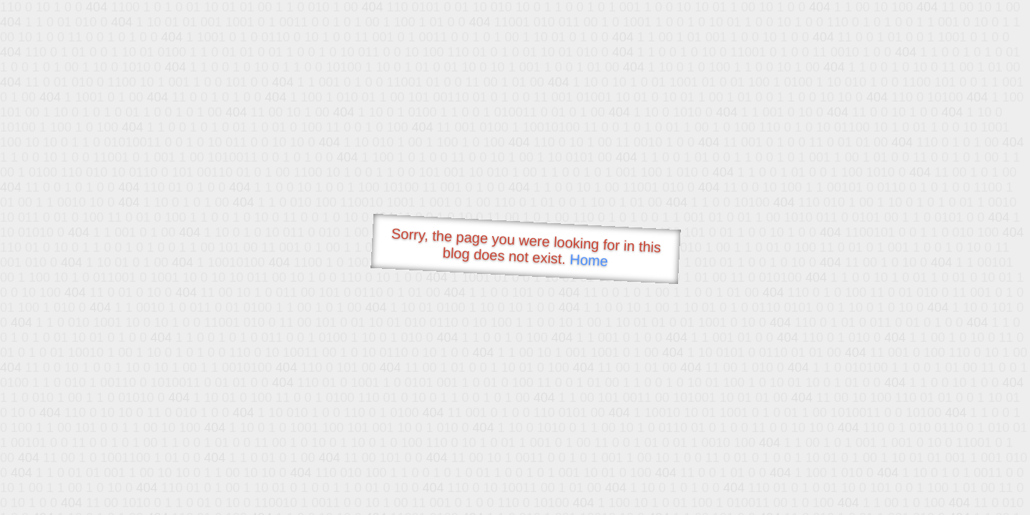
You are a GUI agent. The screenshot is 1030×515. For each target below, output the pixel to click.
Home (588, 260)
